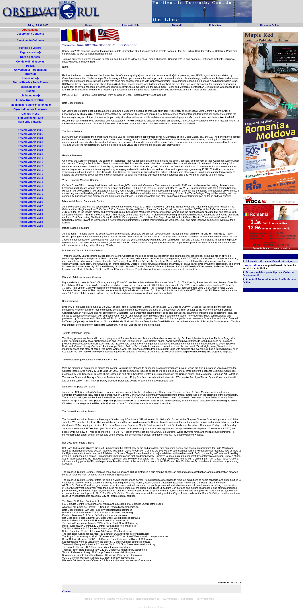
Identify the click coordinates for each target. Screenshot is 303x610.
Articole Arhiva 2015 (30, 174)
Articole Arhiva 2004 (30, 217)
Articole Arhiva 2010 (30, 194)
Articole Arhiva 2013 (30, 182)
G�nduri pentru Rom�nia (30, 109)
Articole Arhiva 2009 (30, 197)
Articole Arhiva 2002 (30, 225)
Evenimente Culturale (30, 40)
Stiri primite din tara (30, 117)
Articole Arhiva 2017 (30, 166)
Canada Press (30, 113)
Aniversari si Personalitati (30, 69)
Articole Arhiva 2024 (30, 138)
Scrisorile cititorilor (30, 121)
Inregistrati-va (251, 265)
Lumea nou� (30, 78)
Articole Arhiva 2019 (30, 158)
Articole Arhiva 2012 (30, 186)
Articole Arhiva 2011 (30, 190)
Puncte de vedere (30, 47)
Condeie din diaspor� (30, 61)
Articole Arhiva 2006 (30, 209)
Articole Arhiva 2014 (30, 178)
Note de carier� (30, 57)
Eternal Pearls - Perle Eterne (30, 82)
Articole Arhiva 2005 (30, 213)
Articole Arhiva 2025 (30, 134)
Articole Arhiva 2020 (30, 154)
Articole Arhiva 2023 (30, 142)
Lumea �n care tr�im (30, 100)
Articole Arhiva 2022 (30, 146)
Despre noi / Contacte (30, 33)
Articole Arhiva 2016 (30, 170)
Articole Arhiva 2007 (30, 205)
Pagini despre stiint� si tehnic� (30, 104)
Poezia (30, 65)
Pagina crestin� (30, 52)
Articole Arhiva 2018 (30, 162)
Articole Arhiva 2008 (30, 201)
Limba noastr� (30, 95)
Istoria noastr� (30, 86)
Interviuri (30, 73)
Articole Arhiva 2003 (30, 221)
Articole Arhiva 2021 (30, 150)
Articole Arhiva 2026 (30, 130)
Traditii (30, 91)
